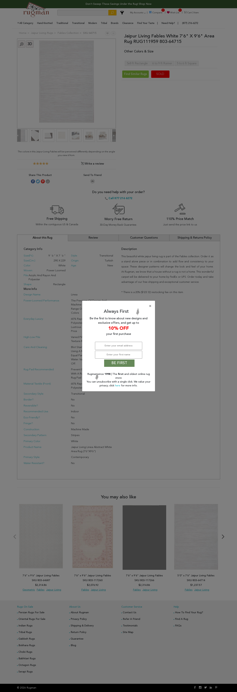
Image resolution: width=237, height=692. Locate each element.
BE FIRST (119, 363)
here (118, 385)
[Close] (119, 306)
